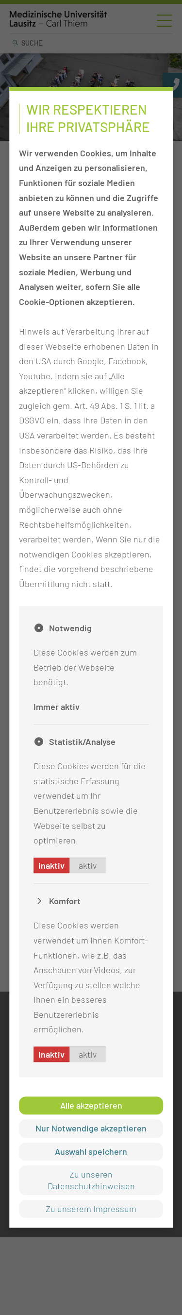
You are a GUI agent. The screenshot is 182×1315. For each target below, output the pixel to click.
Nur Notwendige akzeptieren (91, 1128)
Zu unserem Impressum (91, 1208)
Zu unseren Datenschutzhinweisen (91, 1180)
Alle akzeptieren (91, 1105)
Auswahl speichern (91, 1151)
